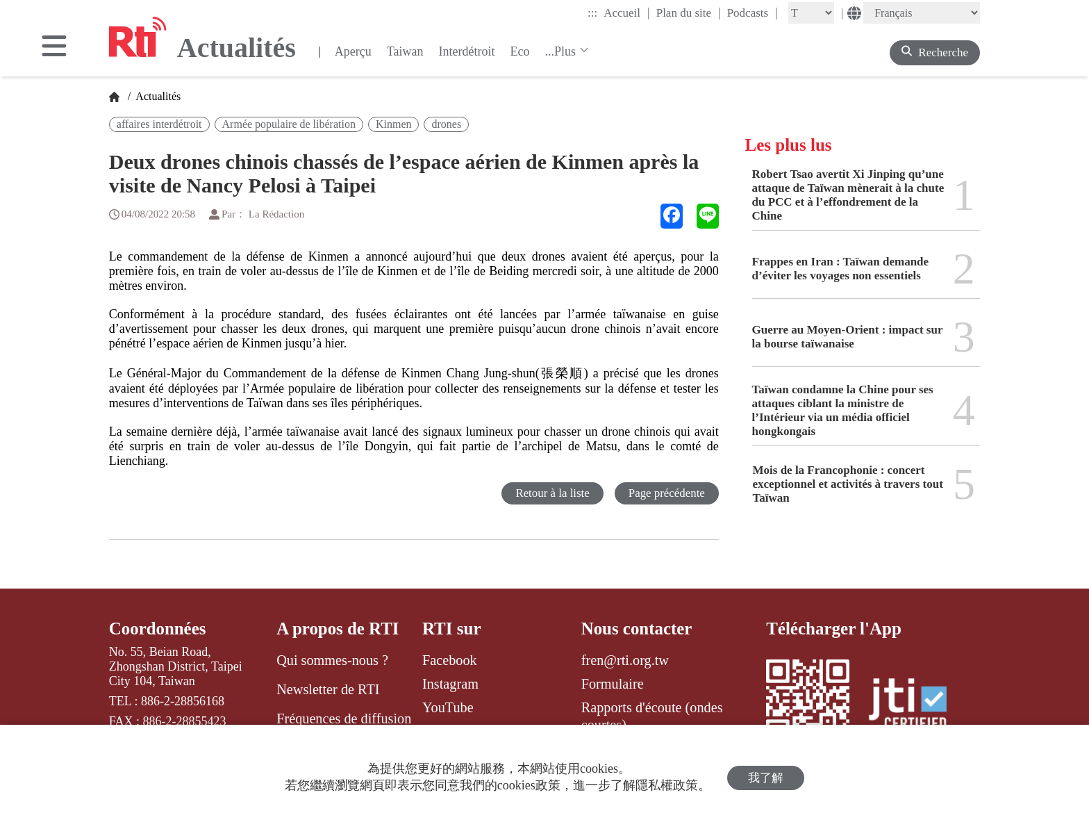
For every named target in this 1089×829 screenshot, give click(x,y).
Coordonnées (157, 628)
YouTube (448, 707)
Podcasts (752, 12)
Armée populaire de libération (289, 124)
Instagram (450, 683)
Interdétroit (467, 51)
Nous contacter (636, 628)
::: (592, 12)
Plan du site (688, 12)
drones (446, 124)
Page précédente (666, 493)
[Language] (921, 13)
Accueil (626, 12)
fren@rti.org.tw (625, 660)
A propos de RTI (337, 628)
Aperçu (353, 51)
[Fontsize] (811, 13)
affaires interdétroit (159, 124)
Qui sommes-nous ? (332, 660)
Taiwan (405, 51)
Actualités (157, 96)
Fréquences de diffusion (343, 718)
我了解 (765, 777)
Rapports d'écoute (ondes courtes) (652, 716)
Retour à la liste (552, 493)
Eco (519, 51)
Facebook (449, 660)
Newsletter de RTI (327, 689)
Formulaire (612, 683)
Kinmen (394, 124)
